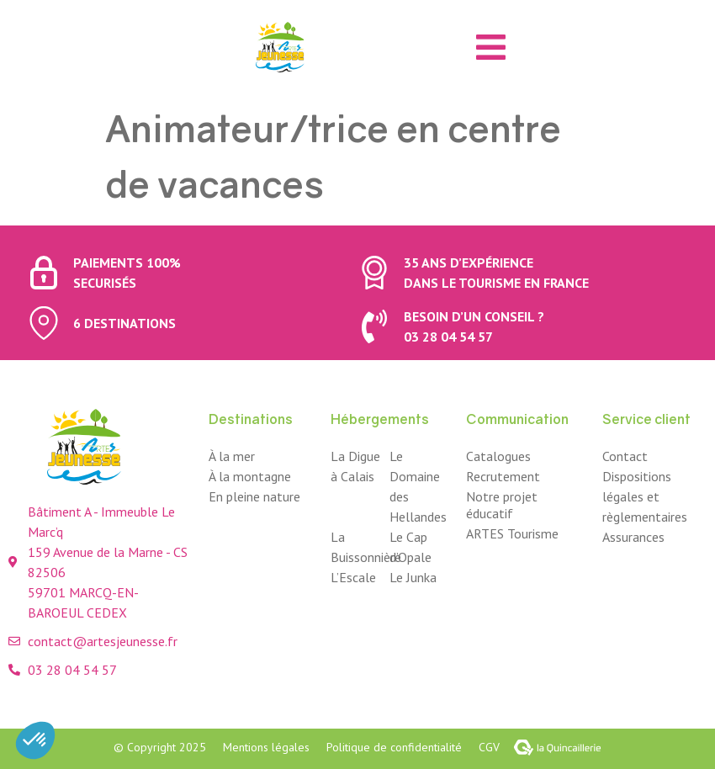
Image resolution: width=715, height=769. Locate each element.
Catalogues (498, 456)
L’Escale (353, 577)
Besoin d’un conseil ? (474, 316)
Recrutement (503, 476)
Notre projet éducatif (502, 505)
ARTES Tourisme (512, 533)
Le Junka (413, 577)
